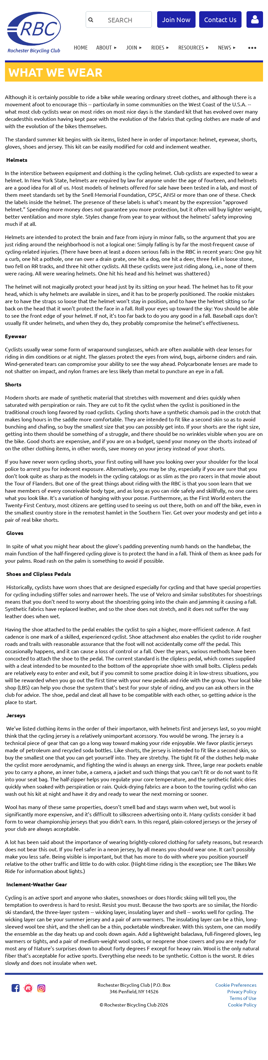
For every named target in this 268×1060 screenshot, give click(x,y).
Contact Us (220, 19)
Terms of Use (243, 998)
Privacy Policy (241, 991)
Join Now (176, 19)
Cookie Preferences (235, 985)
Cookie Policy (242, 1004)
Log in (254, 19)
